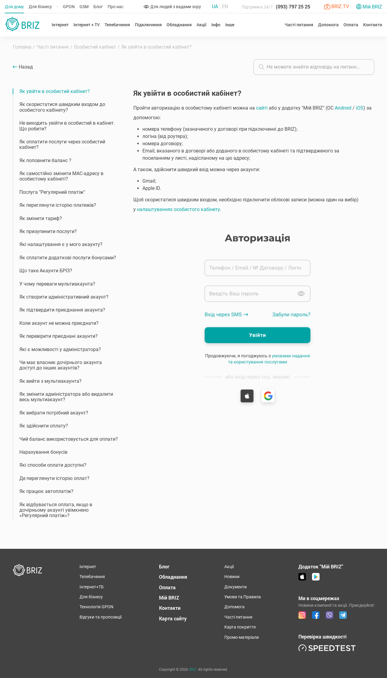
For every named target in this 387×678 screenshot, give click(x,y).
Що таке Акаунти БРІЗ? (45, 270)
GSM (84, 6)
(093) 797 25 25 (293, 6)
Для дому (14, 6)
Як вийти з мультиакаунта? (50, 381)
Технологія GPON (96, 606)
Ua (215, 6)
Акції (202, 24)
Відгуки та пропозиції (101, 617)
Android (343, 108)
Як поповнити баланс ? (45, 160)
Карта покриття (240, 627)
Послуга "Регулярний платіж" (52, 192)
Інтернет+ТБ (92, 586)
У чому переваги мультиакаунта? (57, 284)
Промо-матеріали (241, 637)
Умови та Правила (242, 596)
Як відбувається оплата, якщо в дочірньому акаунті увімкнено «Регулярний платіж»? (55, 510)
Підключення (148, 24)
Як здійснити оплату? (43, 426)
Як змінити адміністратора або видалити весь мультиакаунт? (66, 396)
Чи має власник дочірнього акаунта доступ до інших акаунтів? (60, 365)
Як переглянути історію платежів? (57, 205)
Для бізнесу (40, 6)
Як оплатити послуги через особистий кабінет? (62, 144)
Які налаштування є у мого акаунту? (60, 244)
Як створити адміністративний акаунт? (64, 297)
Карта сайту (173, 618)
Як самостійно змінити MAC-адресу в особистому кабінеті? (61, 176)
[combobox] (313, 67)
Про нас (115, 6)
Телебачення (117, 24)
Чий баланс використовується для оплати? (68, 439)
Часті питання (238, 617)
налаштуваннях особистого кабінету (178, 209)
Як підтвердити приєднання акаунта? (62, 310)
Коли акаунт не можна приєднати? (59, 323)
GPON (69, 6)
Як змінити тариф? (40, 218)
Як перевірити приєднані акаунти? (58, 336)
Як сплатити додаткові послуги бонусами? (67, 258)
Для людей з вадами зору (172, 6)
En (225, 6)
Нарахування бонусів (43, 452)
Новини (231, 576)
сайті (262, 108)
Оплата (350, 24)
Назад (26, 67)
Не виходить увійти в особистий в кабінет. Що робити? (67, 125)
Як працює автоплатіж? (46, 491)
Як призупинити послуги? (48, 231)
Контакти (372, 24)
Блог (98, 6)
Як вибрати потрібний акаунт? (53, 413)
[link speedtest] (327, 647)
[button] (253, 262)
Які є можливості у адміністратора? (60, 349)
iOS (359, 108)
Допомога (234, 606)
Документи (235, 586)
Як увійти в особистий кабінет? (54, 91)
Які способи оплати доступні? (52, 465)
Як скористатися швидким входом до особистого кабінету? (62, 107)
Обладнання (173, 577)
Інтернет (88, 566)
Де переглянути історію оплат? (54, 478)
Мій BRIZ (169, 597)
